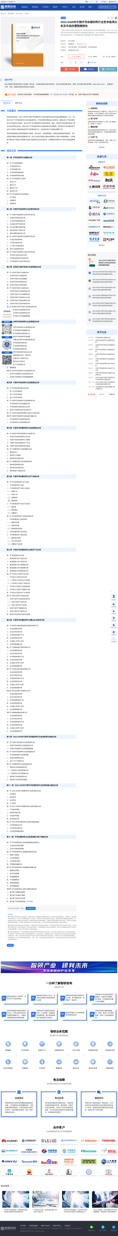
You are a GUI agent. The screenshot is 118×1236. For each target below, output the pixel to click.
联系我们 (68, 1225)
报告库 (56, 7)
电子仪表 (19, 13)
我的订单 (112, 1)
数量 (62, 62)
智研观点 (25, 7)
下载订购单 (92, 62)
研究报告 (36, 7)
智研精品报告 (33, 1225)
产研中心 (66, 7)
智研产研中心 (57, 1225)
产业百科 (46, 7)
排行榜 (83, 7)
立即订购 (70, 69)
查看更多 (102, 147)
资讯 (74, 7)
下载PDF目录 (108, 69)
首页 (4, 13)
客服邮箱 (63, 50)
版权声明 (8, 80)
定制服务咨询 (31, 908)
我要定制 (112, 394)
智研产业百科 (45, 1225)
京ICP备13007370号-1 (57, 1228)
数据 (91, 7)
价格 (62, 56)
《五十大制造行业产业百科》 (59, 94)
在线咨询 (89, 69)
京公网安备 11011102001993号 (73, 1228)
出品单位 (63, 44)
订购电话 (63, 47)
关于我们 (104, 2)
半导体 (26, 13)
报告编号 (63, 41)
